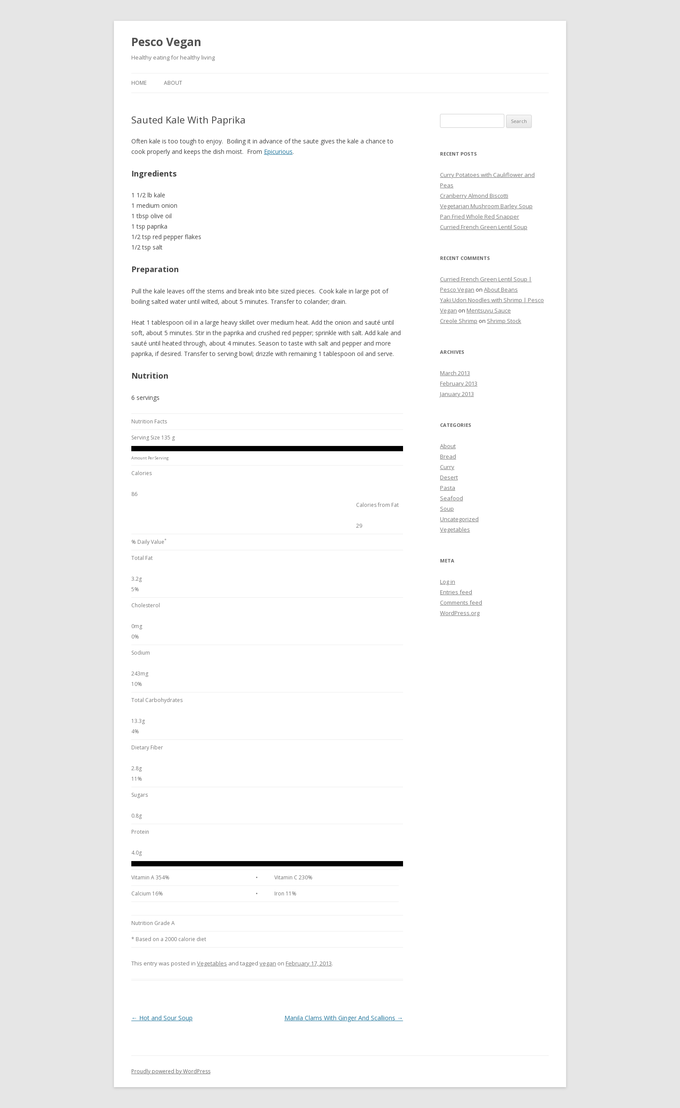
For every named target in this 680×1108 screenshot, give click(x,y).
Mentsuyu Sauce (489, 310)
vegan (268, 963)
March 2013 (455, 373)
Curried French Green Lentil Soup (483, 227)
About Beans (501, 289)
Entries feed (456, 592)
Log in (447, 582)
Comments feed (461, 602)
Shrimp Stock (504, 321)
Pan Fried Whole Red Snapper (479, 216)
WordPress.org (460, 613)
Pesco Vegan (166, 42)
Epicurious (278, 151)
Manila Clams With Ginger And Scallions (343, 1018)
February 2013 (458, 383)
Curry (447, 467)
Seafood (451, 498)
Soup (447, 508)
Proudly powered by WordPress (170, 1071)
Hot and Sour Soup (162, 1018)
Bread (448, 456)
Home (139, 83)
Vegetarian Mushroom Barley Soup (486, 206)
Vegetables (212, 963)
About (173, 83)
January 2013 (457, 394)
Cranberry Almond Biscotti (474, 196)
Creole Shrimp (458, 321)
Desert (449, 477)
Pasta (447, 488)
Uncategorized (459, 519)
